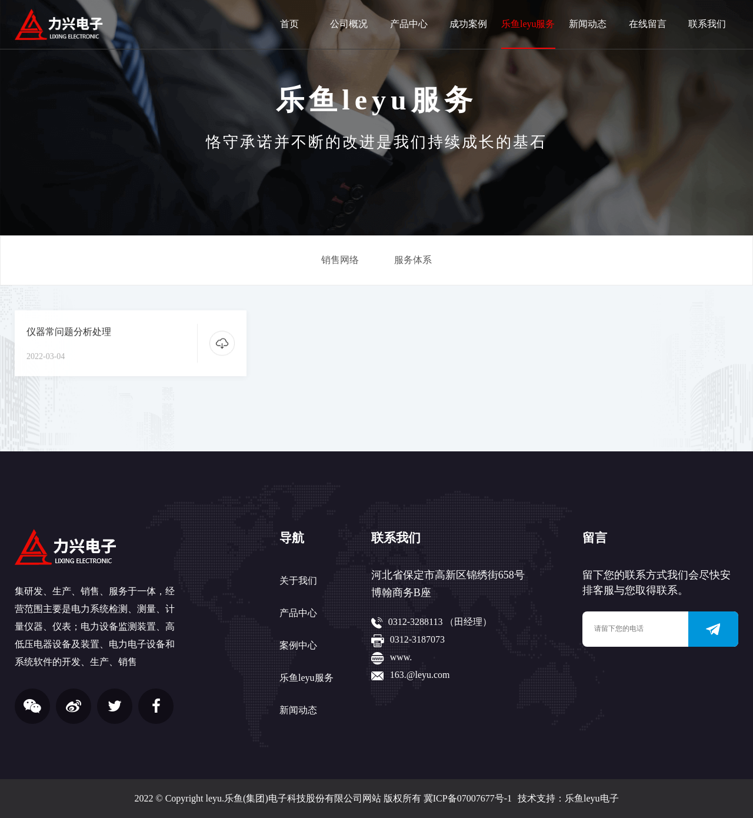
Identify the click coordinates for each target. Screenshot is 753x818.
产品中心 (409, 24)
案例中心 (298, 645)
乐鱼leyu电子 (592, 798)
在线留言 (648, 24)
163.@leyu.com (420, 675)
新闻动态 (588, 24)
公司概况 (349, 24)
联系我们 (707, 24)
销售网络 (340, 260)
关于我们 (298, 581)
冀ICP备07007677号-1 (468, 798)
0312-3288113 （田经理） (440, 622)
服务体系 (413, 260)
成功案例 (468, 24)
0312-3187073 (417, 639)
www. (401, 657)
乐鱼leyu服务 (528, 24)
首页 (289, 24)
